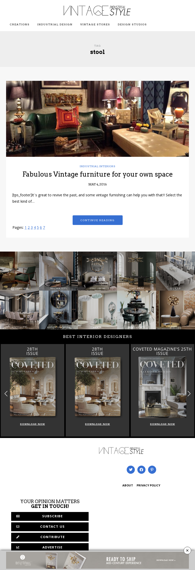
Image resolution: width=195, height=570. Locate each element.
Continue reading (97, 220)
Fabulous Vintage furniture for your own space (97, 174)
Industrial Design (55, 24)
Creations (20, 24)
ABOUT (127, 485)
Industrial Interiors (98, 166)
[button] (189, 393)
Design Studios (132, 24)
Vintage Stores (95, 24)
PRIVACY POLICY (148, 485)
